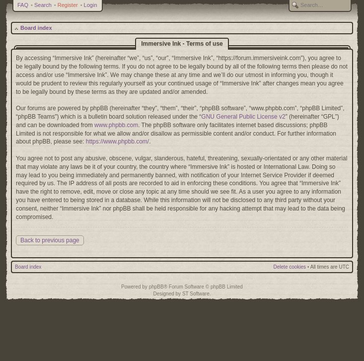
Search (43, 5)
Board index (36, 28)
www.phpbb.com (116, 125)
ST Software (196, 293)
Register (68, 5)
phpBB (156, 286)
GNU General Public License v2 (243, 116)
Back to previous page (49, 240)
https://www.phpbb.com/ (117, 141)
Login (90, 5)
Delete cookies (290, 267)
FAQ (22, 5)
